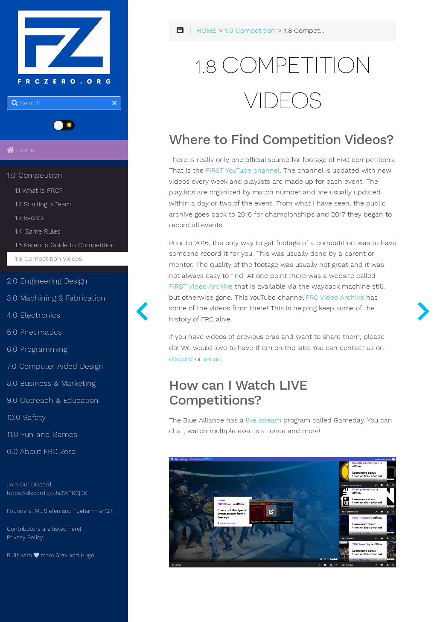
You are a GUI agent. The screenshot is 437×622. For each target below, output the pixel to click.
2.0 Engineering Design (47, 281)
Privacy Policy (25, 537)
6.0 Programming (37, 349)
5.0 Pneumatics (34, 332)
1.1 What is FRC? (39, 190)
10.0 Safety (26, 417)
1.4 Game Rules (38, 231)
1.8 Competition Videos (48, 259)
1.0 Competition (34, 175)
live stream (263, 420)
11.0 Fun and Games (42, 434)
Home (20, 150)
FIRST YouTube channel (243, 170)
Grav (61, 555)
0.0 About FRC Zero (41, 451)
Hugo (87, 555)
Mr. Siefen (47, 511)
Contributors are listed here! (44, 529)
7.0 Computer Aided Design (55, 366)
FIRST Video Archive (201, 286)
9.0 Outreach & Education (53, 400)
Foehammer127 (93, 511)
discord (181, 359)
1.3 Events (29, 218)
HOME (206, 31)
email (212, 359)
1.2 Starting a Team (43, 204)
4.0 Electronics (33, 315)
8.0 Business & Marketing (51, 383)
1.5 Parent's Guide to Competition (65, 245)
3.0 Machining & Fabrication (56, 298)
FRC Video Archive (335, 297)
